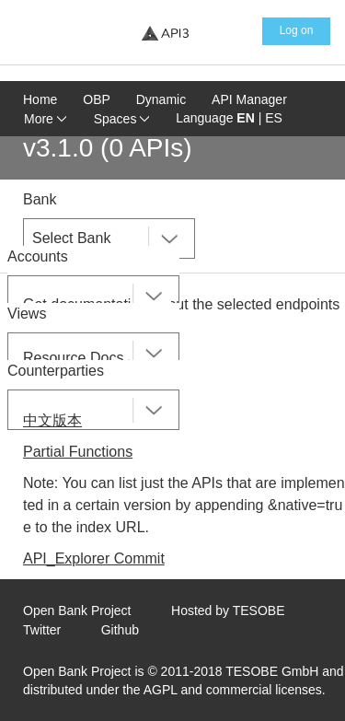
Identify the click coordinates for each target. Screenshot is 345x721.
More (45, 118)
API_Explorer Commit (94, 558)
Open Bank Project (77, 610)
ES (273, 117)
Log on (297, 30)
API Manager (249, 99)
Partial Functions (77, 451)
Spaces (122, 118)
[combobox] (109, 238)
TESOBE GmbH (271, 671)
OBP (96, 99)
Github (120, 629)
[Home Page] (165, 32)
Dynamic (161, 99)
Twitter (42, 629)
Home (40, 99)
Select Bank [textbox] (71, 238)
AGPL (161, 689)
